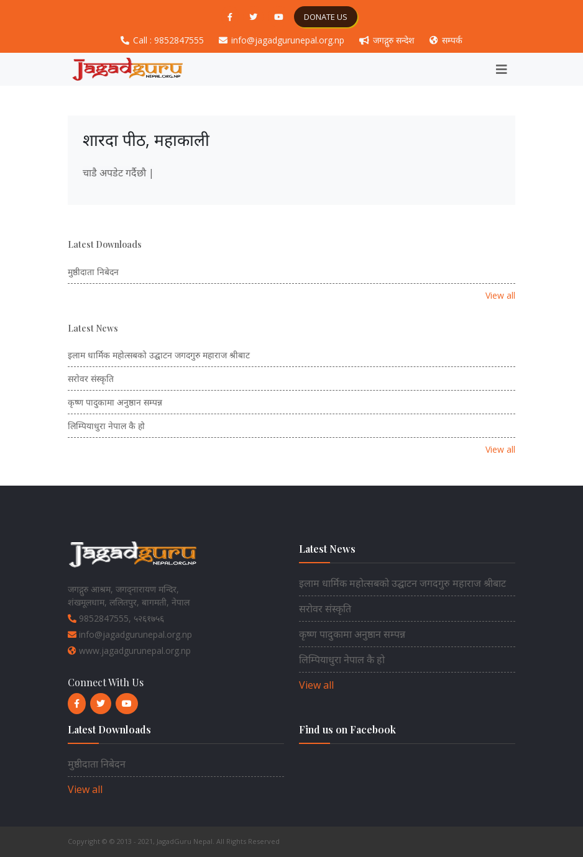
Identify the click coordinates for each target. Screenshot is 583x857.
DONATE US (325, 16)
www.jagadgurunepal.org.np (129, 650)
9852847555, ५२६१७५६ (116, 618)
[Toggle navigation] (501, 69)
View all (500, 295)
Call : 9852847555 (163, 40)
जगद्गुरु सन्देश (388, 40)
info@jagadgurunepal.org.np (283, 40)
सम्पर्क (445, 40)
